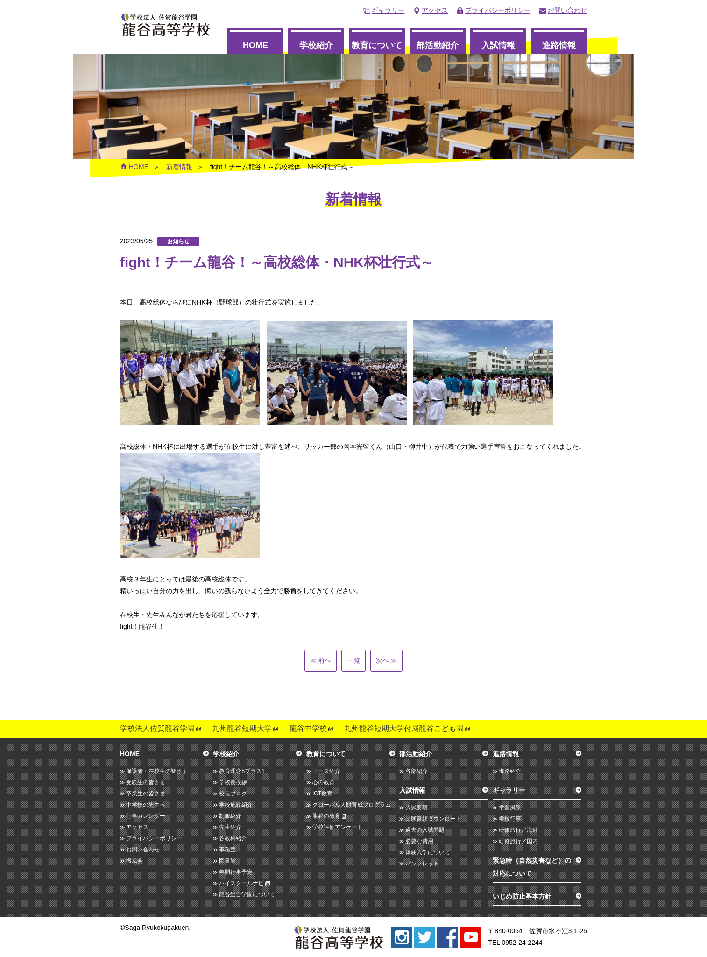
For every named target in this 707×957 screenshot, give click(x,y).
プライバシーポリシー (497, 10)
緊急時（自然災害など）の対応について (532, 867)
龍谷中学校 (308, 728)
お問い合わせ (567, 10)
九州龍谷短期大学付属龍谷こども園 (404, 728)
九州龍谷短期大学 (242, 728)
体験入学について (427, 852)
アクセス (435, 10)
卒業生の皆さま (145, 793)
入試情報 (498, 45)
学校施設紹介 (236, 804)
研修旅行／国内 (518, 841)
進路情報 (559, 45)
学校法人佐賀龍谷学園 (157, 728)
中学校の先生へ (145, 804)
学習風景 (510, 807)
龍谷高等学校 (165, 24)
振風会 (134, 861)
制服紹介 (230, 816)
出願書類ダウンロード (433, 818)
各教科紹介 (233, 838)
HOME (255, 45)
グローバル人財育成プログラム (351, 804)
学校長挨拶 (233, 782)
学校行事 (510, 818)
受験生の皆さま (145, 782)
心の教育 (323, 782)
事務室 (227, 849)
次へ (386, 660)
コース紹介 (326, 771)
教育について (377, 45)
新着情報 (179, 166)
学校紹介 (316, 45)
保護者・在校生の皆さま (157, 771)
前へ (320, 660)
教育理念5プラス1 (241, 771)
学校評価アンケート (337, 827)
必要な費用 (419, 841)
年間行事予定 (236, 872)
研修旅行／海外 (518, 830)
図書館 (227, 861)
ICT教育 (322, 793)
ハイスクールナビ (241, 883)
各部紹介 (416, 771)
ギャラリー (388, 10)
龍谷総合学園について (247, 894)
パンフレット (422, 863)
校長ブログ (233, 793)
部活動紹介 (438, 45)
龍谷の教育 (326, 816)
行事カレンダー (145, 816)
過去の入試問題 (425, 830)
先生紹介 (230, 827)
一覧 (353, 660)
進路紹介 (510, 771)
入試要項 (416, 807)
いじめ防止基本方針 (522, 896)
